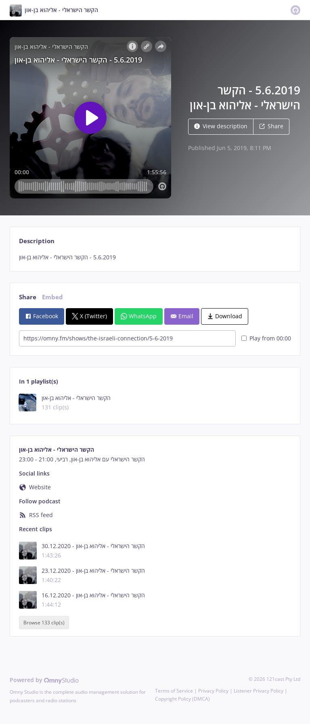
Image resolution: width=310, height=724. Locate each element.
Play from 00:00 (266, 338)
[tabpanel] (155, 257)
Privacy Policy (213, 690)
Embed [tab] (52, 297)
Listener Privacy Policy (258, 690)
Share (271, 126)
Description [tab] (36, 241)
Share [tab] (27, 297)
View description (220, 126)
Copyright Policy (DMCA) (182, 698)
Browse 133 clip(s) (44, 622)
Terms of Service (174, 690)
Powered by (44, 680)
